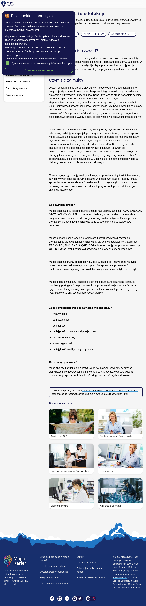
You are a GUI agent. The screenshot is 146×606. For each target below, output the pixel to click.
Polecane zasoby (14, 95)
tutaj (126, 394)
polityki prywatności (28, 30)
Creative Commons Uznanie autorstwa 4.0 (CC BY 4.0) (110, 390)
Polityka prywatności (50, 577)
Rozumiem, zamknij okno (39, 70)
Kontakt (80, 557)
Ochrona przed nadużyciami (54, 583)
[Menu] (141, 4)
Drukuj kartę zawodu (16, 88)
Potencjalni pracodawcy (18, 81)
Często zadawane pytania (53, 566)
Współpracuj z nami (86, 562)
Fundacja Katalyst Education (90, 577)
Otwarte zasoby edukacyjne (54, 572)
